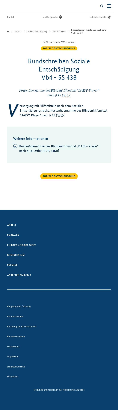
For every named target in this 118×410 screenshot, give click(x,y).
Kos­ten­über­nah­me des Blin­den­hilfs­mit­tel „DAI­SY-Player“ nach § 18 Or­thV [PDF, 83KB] (59, 148)
